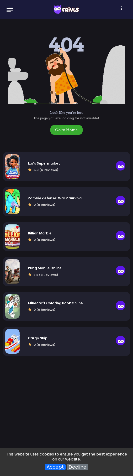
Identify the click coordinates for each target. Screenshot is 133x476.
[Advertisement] (66, 406)
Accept (55, 467)
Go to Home (66, 130)
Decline (77, 467)
